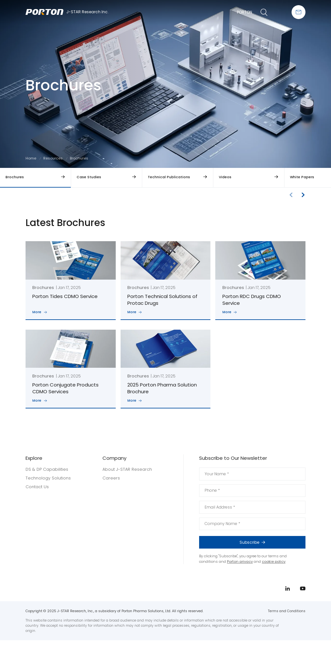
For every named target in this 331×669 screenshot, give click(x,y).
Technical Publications (169, 177)
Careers (111, 478)
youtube (311, 347)
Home (31, 158)
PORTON (244, 12)
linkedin (311, 335)
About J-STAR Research (127, 469)
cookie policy (273, 561)
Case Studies (89, 177)
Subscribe (269, 542)
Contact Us (37, 486)
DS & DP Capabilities (47, 469)
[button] (303, 194)
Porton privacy (240, 561)
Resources (53, 158)
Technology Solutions (48, 478)
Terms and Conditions (286, 611)
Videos (225, 177)
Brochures (14, 177)
